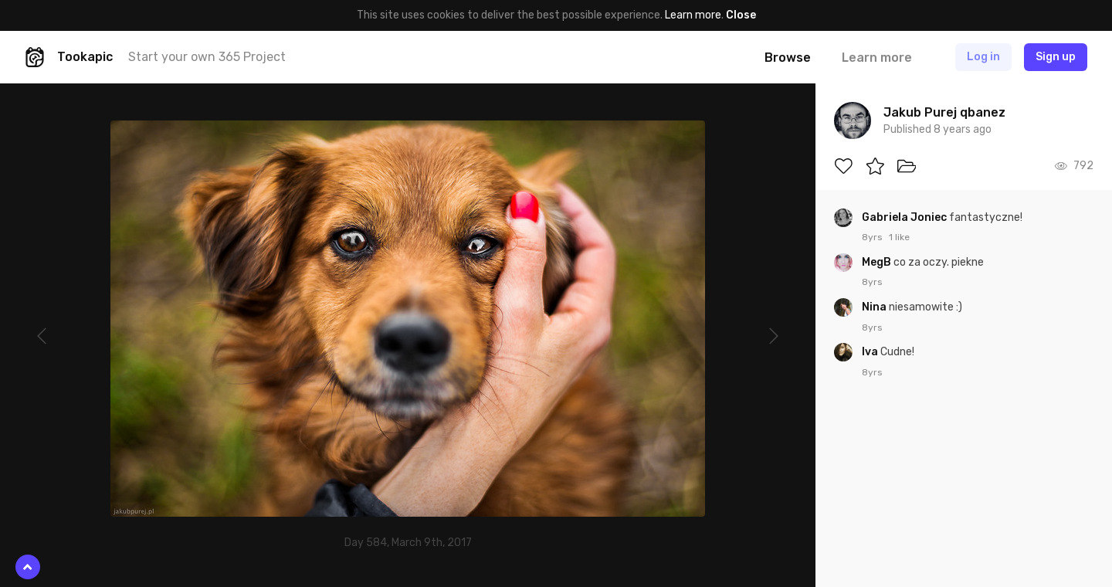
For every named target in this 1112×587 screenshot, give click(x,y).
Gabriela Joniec (905, 217)
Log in (983, 56)
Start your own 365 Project (207, 56)
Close (741, 15)
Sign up (1056, 56)
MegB (877, 262)
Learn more (693, 15)
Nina (875, 307)
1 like (899, 237)
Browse (787, 57)
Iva (871, 351)
